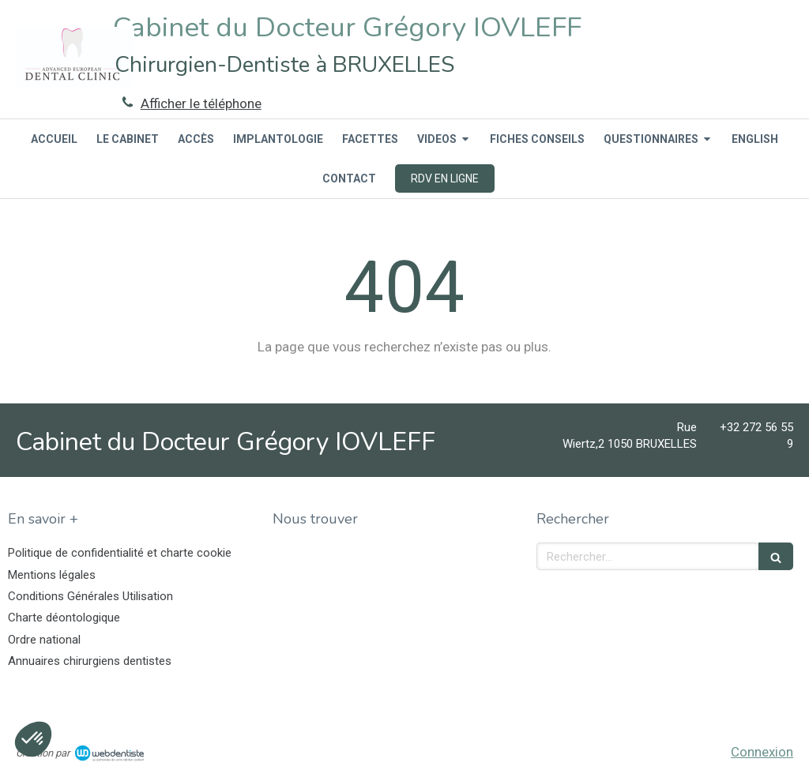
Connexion (762, 752)
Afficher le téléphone (201, 103)
